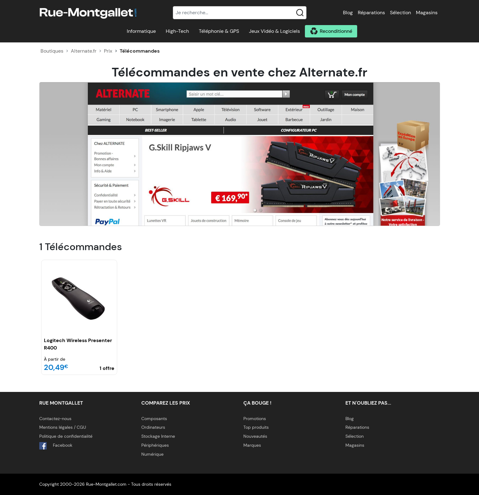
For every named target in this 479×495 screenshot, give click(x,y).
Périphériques (155, 445)
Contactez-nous (55, 418)
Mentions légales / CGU (62, 427)
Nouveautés (255, 436)
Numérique (152, 454)
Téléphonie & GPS (219, 31)
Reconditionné (336, 31)
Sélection (400, 12)
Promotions (254, 418)
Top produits (256, 427)
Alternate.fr (83, 51)
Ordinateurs (153, 427)
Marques (252, 445)
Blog (348, 12)
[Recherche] (239, 12)
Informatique (141, 31)
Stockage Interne (158, 436)
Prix (108, 51)
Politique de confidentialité (65, 436)
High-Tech (177, 31)
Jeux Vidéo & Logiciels (274, 31)
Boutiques (52, 51)
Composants (154, 418)
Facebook (55, 445)
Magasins (427, 12)
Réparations (371, 12)
